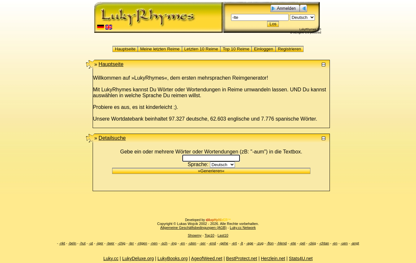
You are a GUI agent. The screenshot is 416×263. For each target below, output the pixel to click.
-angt (355, 243)
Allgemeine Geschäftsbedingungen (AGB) (193, 228)
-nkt (62, 243)
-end (212, 243)
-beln (72, 243)
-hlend (282, 243)
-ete (293, 243)
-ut (91, 243)
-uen (344, 243)
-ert (234, 243)
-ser (203, 243)
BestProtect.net (241, 258)
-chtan (324, 243)
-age (249, 243)
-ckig (312, 243)
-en (182, 243)
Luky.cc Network (243, 228)
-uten (192, 243)
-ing (173, 243)
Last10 (222, 235)
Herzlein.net (273, 258)
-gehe (223, 243)
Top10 (209, 235)
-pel (302, 243)
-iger (99, 243)
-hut (82, 243)
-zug (259, 243)
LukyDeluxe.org (138, 258)
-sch (164, 243)
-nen (154, 243)
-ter (131, 243)
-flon (269, 243)
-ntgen (142, 243)
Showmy (195, 235)
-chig (121, 243)
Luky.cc (110, 258)
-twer (110, 243)
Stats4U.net (301, 258)
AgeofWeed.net (206, 258)
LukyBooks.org (173, 258)
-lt (241, 243)
